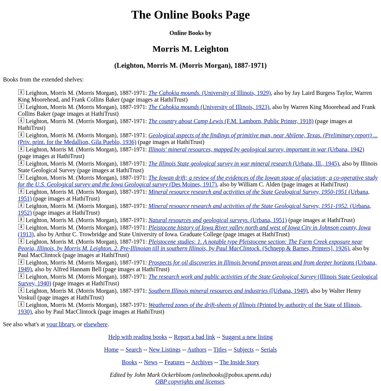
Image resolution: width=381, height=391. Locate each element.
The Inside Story (239, 362)
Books (129, 362)
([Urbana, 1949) (228, 291)
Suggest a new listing (247, 337)
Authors (196, 349)
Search (134, 349)
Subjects (244, 349)
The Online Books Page (190, 14)
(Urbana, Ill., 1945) (243, 163)
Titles (220, 349)
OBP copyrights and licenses (189, 381)
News (150, 362)
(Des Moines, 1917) (198, 181)
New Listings (165, 349)
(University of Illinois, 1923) (208, 107)
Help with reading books (137, 337)
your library (60, 324)
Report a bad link (194, 337)
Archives (202, 362)
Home (111, 349)
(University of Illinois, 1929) (209, 93)
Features (174, 362)
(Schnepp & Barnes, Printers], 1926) (190, 244)
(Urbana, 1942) (256, 149)
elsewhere (96, 324)
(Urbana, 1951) (217, 220)
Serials (269, 349)
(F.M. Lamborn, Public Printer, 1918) (231, 121)
